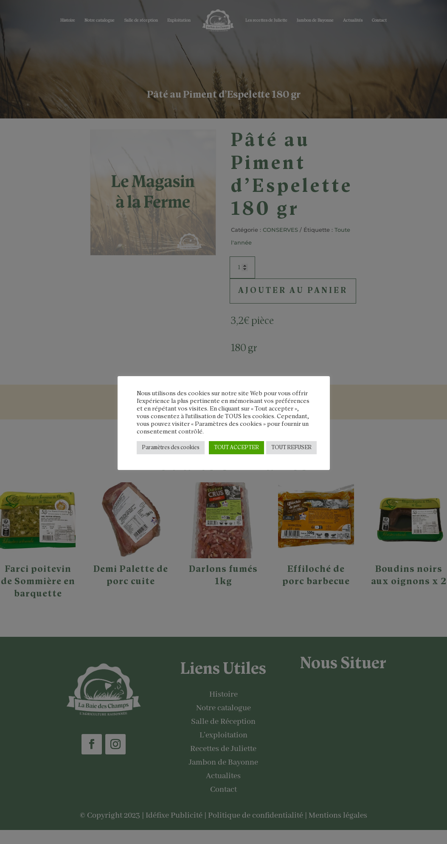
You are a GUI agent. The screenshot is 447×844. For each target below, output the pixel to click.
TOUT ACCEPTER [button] (236, 447)
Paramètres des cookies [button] (171, 447)
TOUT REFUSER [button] (291, 447)
